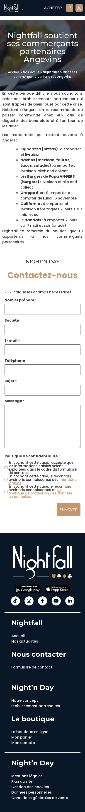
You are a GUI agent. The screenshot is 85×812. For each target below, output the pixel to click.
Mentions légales (27, 776)
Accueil (13, 72)
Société (12, 320)
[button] (22, 8)
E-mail (12, 341)
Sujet (11, 381)
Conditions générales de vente (39, 797)
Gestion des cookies (30, 786)
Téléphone (15, 361)
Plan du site (21, 781)
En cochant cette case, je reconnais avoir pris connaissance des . (42, 479)
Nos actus (31, 72)
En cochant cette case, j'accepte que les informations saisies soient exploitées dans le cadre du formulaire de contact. (42, 467)
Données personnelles (31, 792)
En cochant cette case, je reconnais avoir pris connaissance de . (40, 491)
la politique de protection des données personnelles (40, 493)
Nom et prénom (20, 300)
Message (14, 401)
